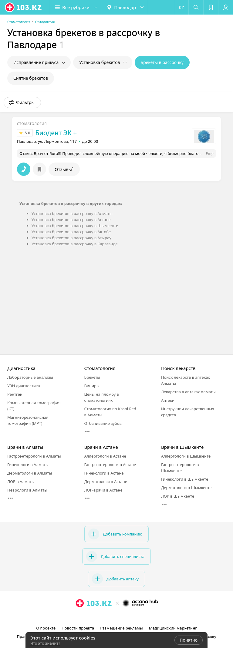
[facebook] (117, 616)
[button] (76, 7)
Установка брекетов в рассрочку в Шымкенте (75, 225)
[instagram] (108, 616)
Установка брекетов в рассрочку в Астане (71, 219)
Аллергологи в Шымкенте (186, 456)
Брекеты (92, 377)
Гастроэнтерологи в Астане (110, 464)
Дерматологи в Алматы (29, 473)
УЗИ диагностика (23, 385)
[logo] (23, 7)
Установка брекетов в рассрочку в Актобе (71, 231)
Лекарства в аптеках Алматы (188, 392)
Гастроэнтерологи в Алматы (34, 456)
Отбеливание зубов (102, 423)
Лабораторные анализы (30, 377)
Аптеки (167, 400)
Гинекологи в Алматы (28, 464)
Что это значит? (45, 643)
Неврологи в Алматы (27, 490)
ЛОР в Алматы (21, 481)
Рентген (14, 394)
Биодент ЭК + (56, 132)
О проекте (46, 628)
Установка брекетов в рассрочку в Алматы (72, 213)
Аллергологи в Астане (105, 456)
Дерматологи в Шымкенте (186, 487)
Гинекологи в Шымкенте (184, 479)
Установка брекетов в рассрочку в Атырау (71, 237)
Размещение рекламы (121, 628)
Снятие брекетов (30, 78)
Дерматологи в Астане (105, 481)
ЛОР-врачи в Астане (103, 490)
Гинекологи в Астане (103, 473)
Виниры (91, 385)
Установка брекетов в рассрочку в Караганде (75, 244)
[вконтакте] (125, 616)
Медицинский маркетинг (173, 628)
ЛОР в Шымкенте (177, 496)
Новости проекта (78, 628)
